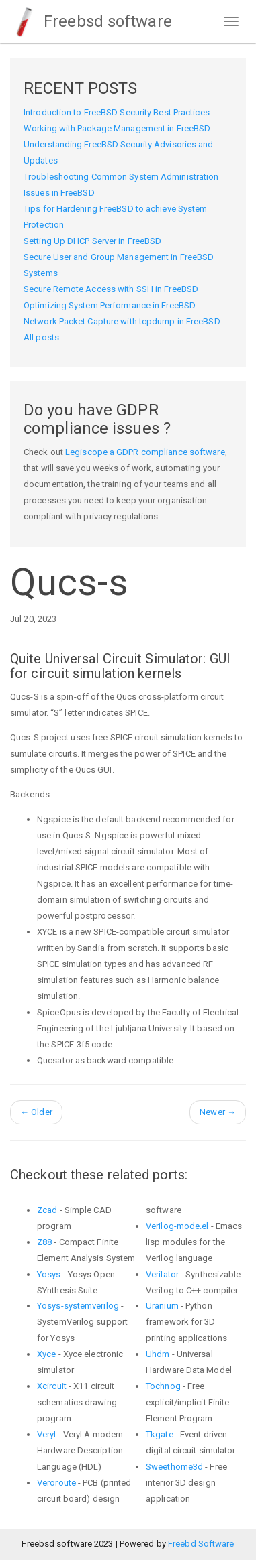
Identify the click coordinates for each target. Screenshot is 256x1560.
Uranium (162, 1306)
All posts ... (45, 337)
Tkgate (159, 1434)
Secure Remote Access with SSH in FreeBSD (111, 289)
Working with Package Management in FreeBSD (117, 128)
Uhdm (157, 1354)
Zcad (47, 1210)
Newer (218, 1112)
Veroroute (56, 1483)
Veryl (46, 1434)
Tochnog (163, 1386)
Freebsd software (91, 21)
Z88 (44, 1242)
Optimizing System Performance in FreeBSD (110, 305)
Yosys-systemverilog (78, 1306)
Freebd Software (201, 1544)
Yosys (49, 1274)
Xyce (46, 1354)
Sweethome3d (174, 1466)
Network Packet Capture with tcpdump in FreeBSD (122, 321)
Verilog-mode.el (177, 1226)
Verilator (162, 1274)
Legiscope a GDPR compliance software (145, 452)
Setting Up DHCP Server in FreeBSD (92, 241)
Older (36, 1112)
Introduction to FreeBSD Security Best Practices (117, 112)
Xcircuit (52, 1386)
